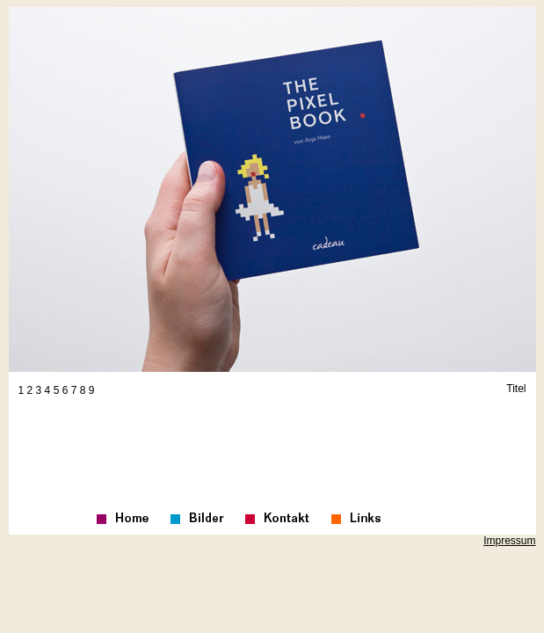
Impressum (509, 541)
